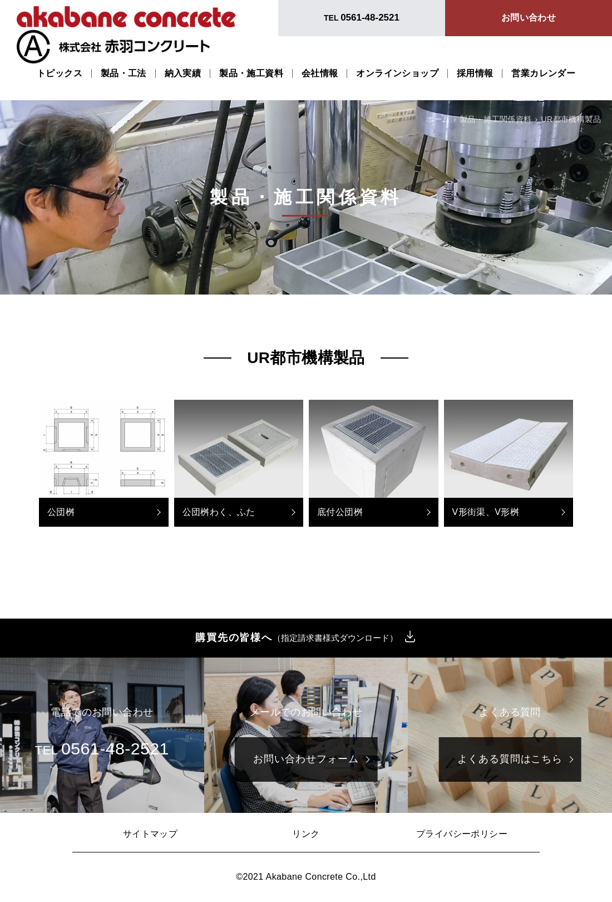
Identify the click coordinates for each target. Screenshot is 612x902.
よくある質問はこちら (509, 758)
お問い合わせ (528, 17)
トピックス (59, 73)
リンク (305, 834)
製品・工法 (123, 73)
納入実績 (183, 73)
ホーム (438, 119)
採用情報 (475, 73)
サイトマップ (150, 834)
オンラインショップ (397, 73)
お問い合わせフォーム (305, 758)
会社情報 (320, 73)
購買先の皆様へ (296, 638)
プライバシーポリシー (461, 834)
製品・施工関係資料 (496, 119)
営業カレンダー (543, 73)
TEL (361, 17)
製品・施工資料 (251, 73)
